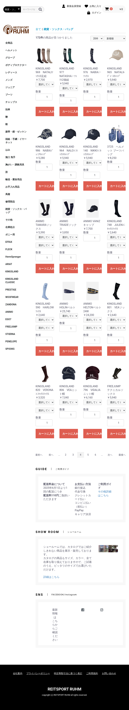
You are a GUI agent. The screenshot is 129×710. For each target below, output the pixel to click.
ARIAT (8, 264)
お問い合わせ (109, 673)
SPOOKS (9, 349)
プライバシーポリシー (38, 673)
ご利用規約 (92, 673)
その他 (8, 219)
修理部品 (10, 201)
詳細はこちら (51, 577)
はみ (7, 149)
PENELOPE (11, 341)
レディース (11, 72)
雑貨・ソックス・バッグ (16, 211)
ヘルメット (11, 50)
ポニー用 (10, 234)
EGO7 (8, 319)
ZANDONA (10, 304)
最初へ (38, 454)
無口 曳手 (10, 157)
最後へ (122, 454)
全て (38, 29)
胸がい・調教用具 (14, 164)
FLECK (8, 249)
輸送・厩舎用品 (13, 179)
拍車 (7, 109)
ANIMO (9, 312)
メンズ (8, 80)
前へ (51, 454)
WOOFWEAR (11, 297)
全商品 (8, 43)
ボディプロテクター (16, 65)
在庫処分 (10, 227)
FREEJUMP (11, 326)
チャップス (11, 102)
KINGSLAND (11, 271)
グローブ (10, 57)
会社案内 (17, 673)
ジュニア (10, 87)
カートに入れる (46, 111)
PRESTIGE (10, 289)
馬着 (7, 194)
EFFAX (8, 242)
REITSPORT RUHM (64, 689)
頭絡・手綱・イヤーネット (16, 141)
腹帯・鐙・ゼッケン (16, 131)
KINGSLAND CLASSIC (13, 281)
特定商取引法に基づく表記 (68, 673)
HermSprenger (13, 256)
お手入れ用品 (12, 186)
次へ (110, 454)
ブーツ (8, 94)
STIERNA (10, 334)
